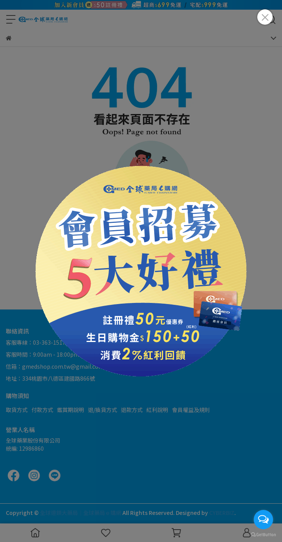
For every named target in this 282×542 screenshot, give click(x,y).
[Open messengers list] (263, 519)
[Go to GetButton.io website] (263, 534)
